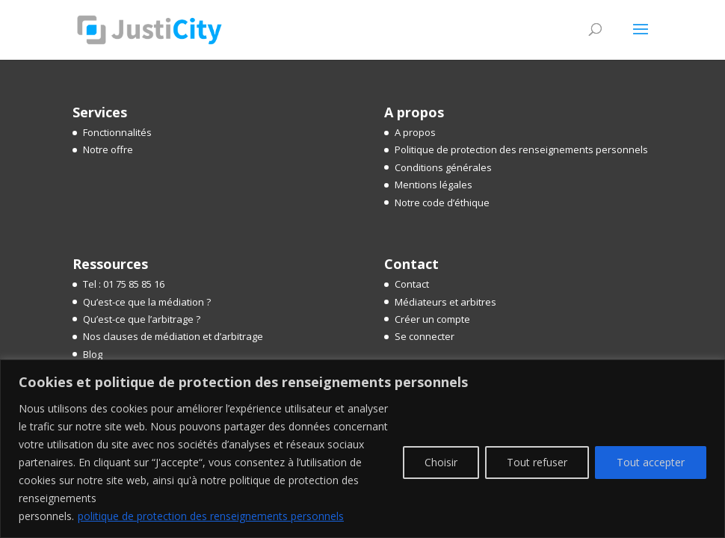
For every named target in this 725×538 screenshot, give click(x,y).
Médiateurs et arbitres (445, 302)
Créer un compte (432, 319)
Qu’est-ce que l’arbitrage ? (141, 319)
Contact (412, 284)
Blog (92, 354)
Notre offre (108, 149)
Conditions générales (443, 167)
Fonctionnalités (117, 132)
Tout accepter (651, 462)
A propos (415, 132)
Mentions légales (433, 184)
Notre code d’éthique (442, 202)
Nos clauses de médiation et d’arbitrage (173, 336)
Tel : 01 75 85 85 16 (123, 284)
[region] (362, 448)
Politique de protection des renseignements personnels (521, 149)
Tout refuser (537, 462)
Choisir (441, 462)
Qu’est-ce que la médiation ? (147, 302)
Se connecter (424, 336)
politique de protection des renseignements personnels (211, 516)
